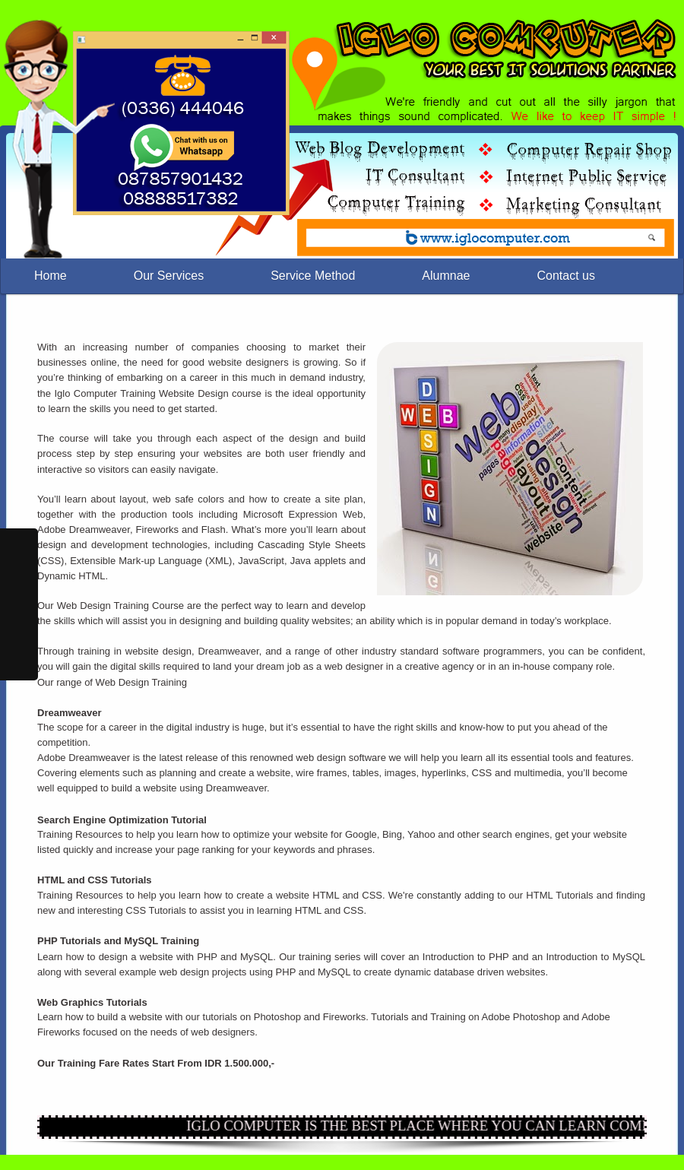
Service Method (313, 275)
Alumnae (446, 275)
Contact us (565, 275)
